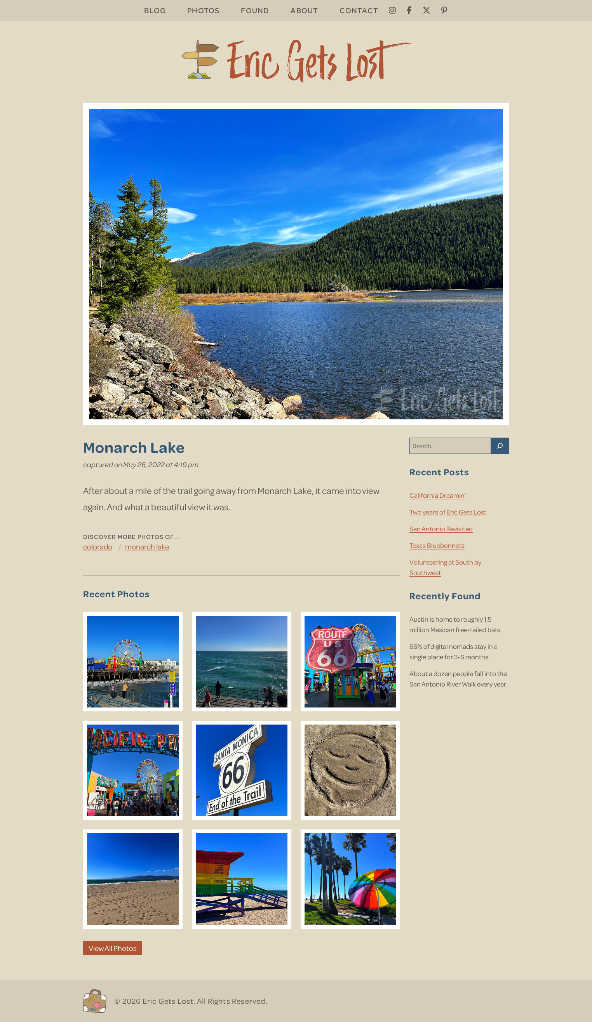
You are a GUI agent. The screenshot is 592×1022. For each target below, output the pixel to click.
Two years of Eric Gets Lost (447, 512)
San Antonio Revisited (441, 528)
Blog (155, 10)
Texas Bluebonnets (437, 545)
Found (255, 10)
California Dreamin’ (437, 495)
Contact (359, 10)
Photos (203, 10)
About (304, 10)
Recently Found (445, 595)
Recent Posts (439, 472)
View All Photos (113, 948)
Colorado (97, 546)
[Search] (500, 446)
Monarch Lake (147, 546)
